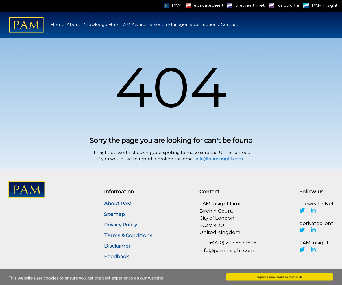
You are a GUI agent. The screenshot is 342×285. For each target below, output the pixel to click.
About (73, 24)
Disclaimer (117, 246)
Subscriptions (204, 24)
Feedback (116, 256)
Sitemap (114, 214)
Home (57, 24)
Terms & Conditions (128, 235)
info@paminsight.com (219, 158)
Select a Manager (169, 24)
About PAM (118, 203)
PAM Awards (133, 24)
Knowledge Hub (100, 24)
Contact (229, 24)
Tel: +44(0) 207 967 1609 (228, 242)
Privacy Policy (120, 225)
